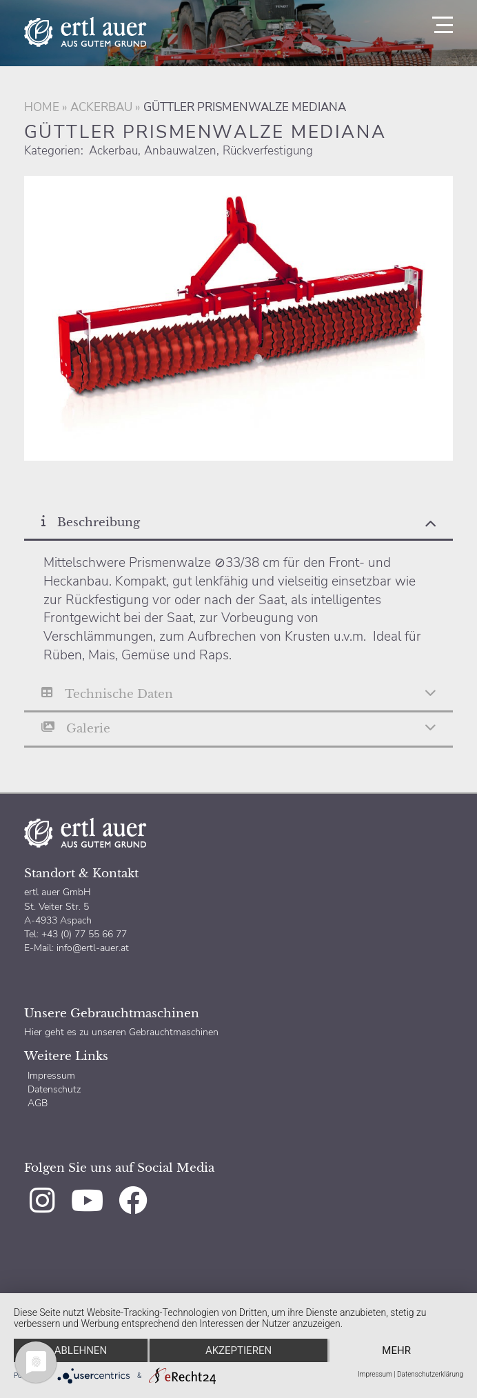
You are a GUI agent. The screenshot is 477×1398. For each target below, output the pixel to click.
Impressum (51, 1075)
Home (41, 107)
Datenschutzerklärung (430, 1374)
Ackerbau (101, 107)
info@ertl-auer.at (93, 948)
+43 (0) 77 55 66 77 (83, 934)
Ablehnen (80, 1350)
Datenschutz (54, 1089)
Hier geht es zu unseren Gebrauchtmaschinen (121, 1032)
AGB (38, 1103)
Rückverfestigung (268, 151)
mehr (396, 1350)
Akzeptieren (238, 1350)
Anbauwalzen (180, 151)
